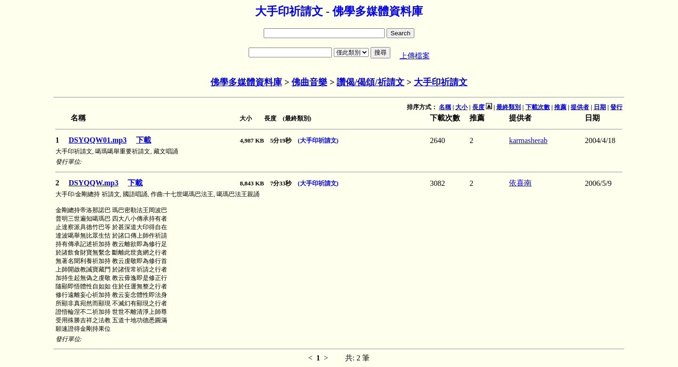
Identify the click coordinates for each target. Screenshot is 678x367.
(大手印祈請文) (318, 140)
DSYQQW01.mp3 (98, 140)
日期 (600, 107)
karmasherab (528, 140)
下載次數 (537, 107)
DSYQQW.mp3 (94, 183)
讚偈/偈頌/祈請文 (370, 82)
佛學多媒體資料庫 (246, 82)
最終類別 (508, 107)
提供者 (580, 107)
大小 (461, 107)
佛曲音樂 (309, 82)
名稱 (445, 107)
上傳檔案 (415, 56)
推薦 (560, 107)
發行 (616, 107)
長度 (478, 107)
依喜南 (520, 183)
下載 (143, 140)
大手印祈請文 (441, 82)
